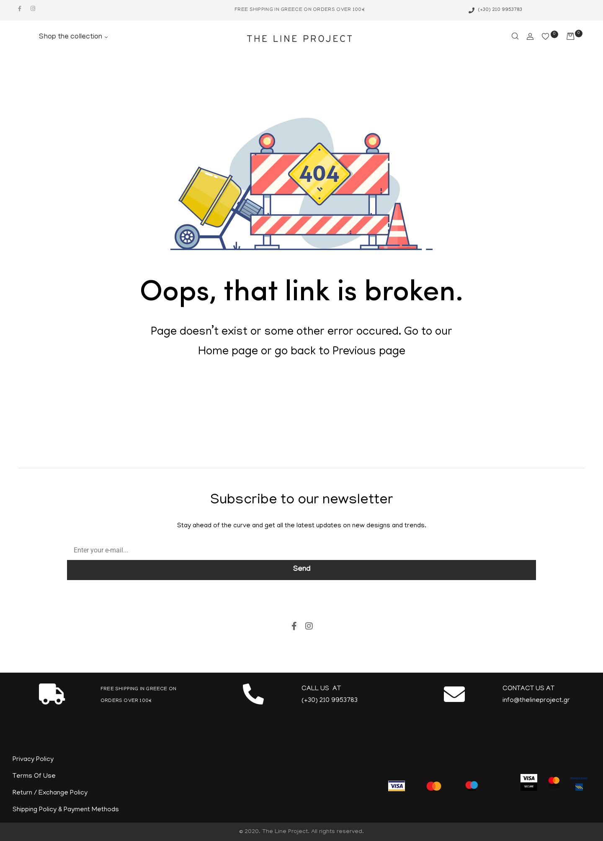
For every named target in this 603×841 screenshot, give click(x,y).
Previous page (368, 352)
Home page (228, 352)
